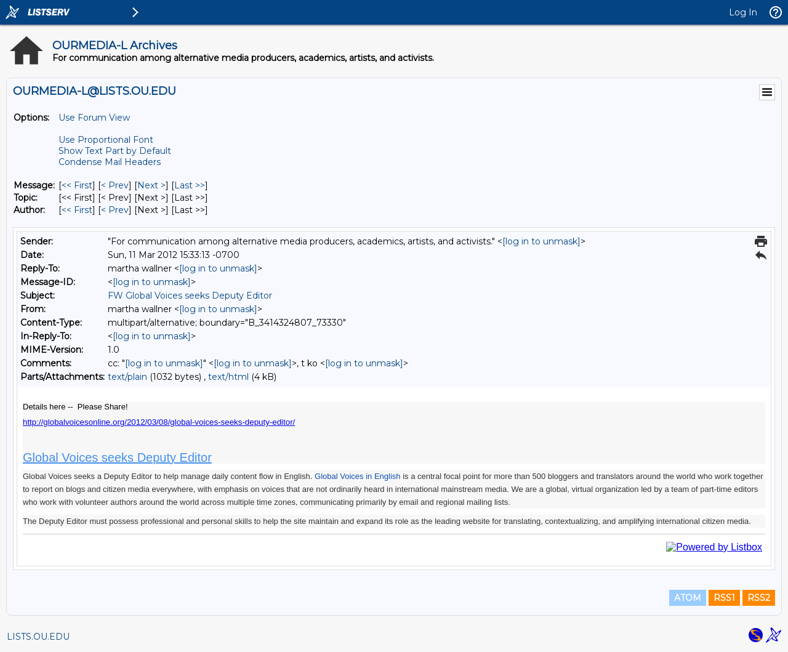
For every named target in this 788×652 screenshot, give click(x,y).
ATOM (687, 597)
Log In (743, 12)
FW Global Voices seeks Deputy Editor (190, 295)
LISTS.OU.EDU (38, 636)
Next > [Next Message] (151, 185)
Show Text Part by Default (114, 150)
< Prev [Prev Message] (115, 185)
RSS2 (758, 597)
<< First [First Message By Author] (77, 209)
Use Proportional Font (105, 139)
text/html (228, 376)
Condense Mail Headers (109, 161)
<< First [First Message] (77, 185)
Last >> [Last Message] (189, 185)
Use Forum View (94, 117)
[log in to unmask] (541, 241)
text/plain (127, 376)
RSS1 (724, 597)
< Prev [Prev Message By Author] (115, 209)
